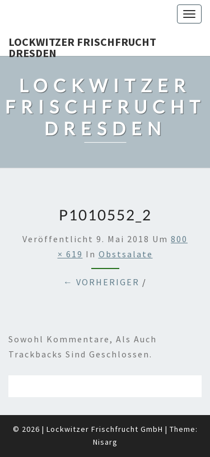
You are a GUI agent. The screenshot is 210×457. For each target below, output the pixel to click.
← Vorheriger (101, 282)
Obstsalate (126, 254)
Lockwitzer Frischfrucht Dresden (82, 45)
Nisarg (105, 442)
